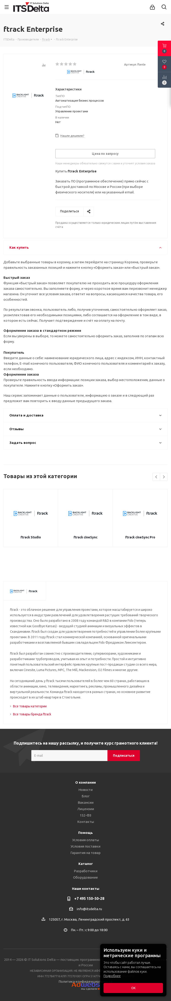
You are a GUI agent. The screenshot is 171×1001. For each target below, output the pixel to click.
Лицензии (85, 809)
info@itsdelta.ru (89, 909)
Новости (85, 790)
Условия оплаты (85, 840)
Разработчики (85, 871)
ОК (133, 988)
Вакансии (86, 802)
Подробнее (112, 976)
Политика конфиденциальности (85, 981)
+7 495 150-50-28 (89, 898)
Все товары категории (30, 706)
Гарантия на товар (85, 853)
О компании (85, 782)
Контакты (85, 822)
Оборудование (85, 877)
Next (164, 477)
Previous (156, 477)
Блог (86, 796)
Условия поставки (85, 846)
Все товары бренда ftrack (32, 714)
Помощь (85, 833)
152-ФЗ (85, 815)
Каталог (85, 864)
